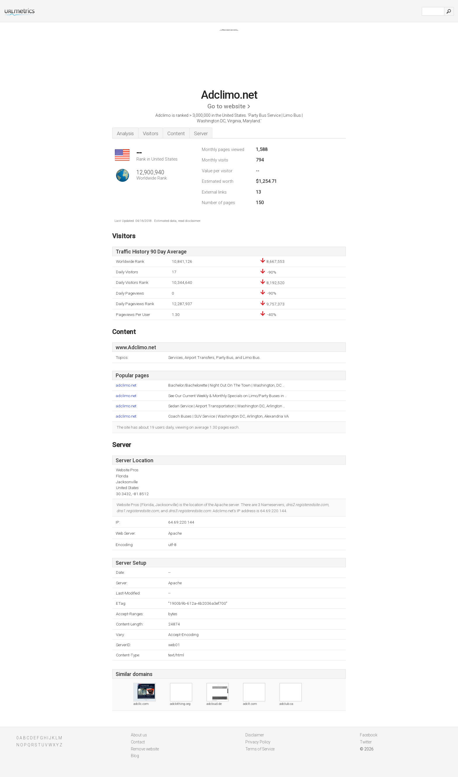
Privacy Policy (257, 742)
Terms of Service (260, 749)
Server (201, 133)
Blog (135, 755)
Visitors (150, 133)
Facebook (368, 735)
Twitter (366, 742)
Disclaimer (254, 735)
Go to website (226, 106)
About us (139, 735)
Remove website (145, 749)
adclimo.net (126, 385)
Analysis (125, 133)
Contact (138, 742)
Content (176, 133)
